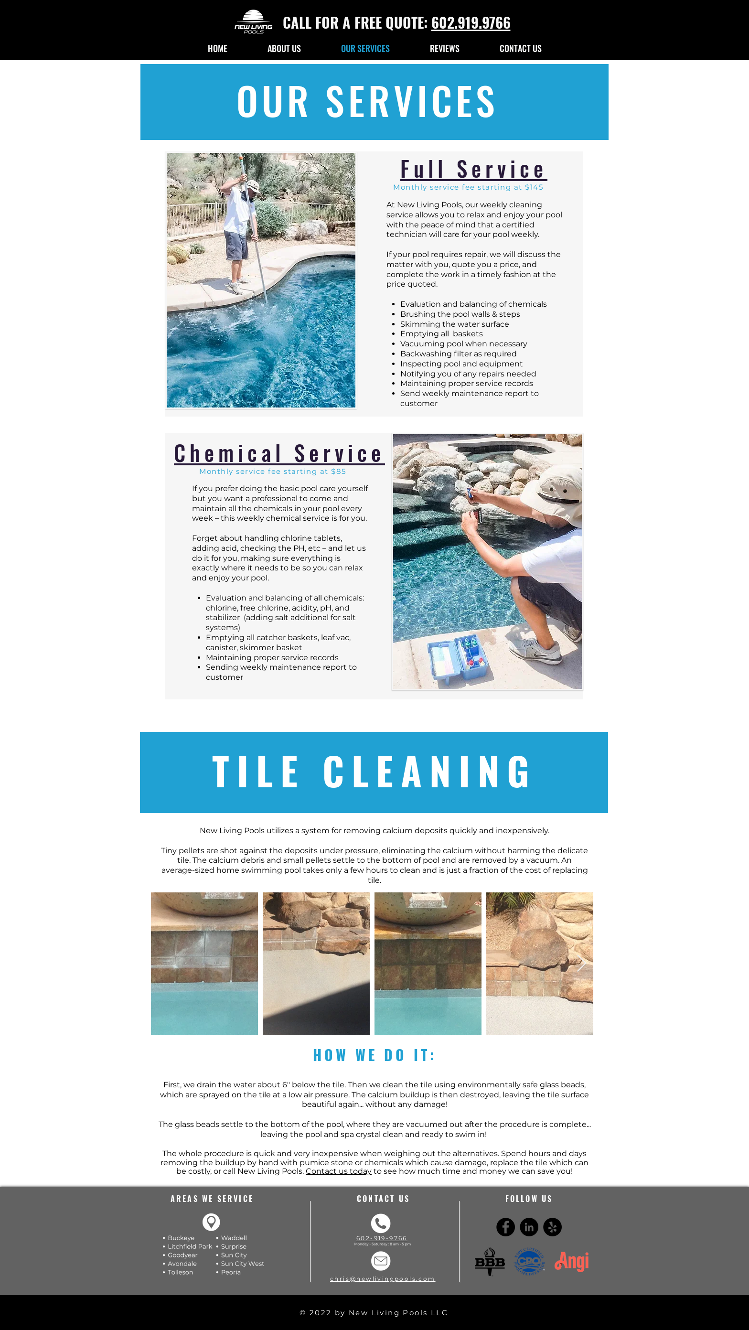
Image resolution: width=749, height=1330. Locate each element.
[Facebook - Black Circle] (505, 1227)
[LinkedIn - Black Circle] (529, 1227)
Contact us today (339, 1171)
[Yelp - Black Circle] (552, 1227)
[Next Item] (581, 964)
